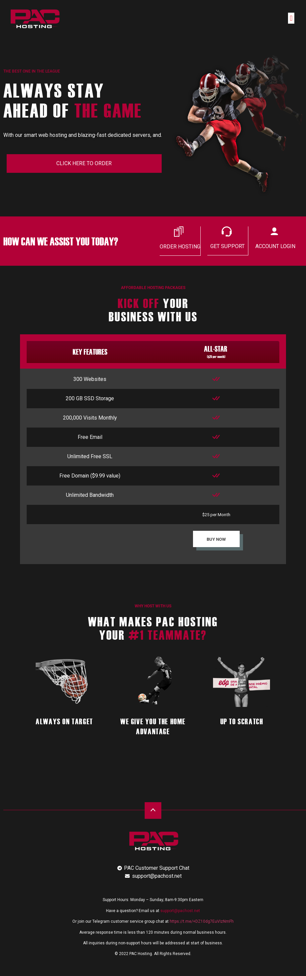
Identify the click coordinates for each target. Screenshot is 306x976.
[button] (291, 18)
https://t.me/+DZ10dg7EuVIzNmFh (202, 921)
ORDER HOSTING (180, 246)
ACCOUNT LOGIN (275, 246)
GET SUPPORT (227, 246)
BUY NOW (216, 538)
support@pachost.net (180, 910)
